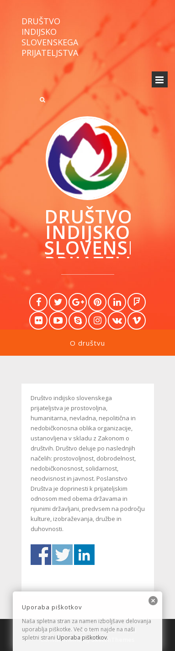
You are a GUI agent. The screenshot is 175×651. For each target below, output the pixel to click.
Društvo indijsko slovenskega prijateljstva (49, 37)
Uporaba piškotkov (82, 637)
